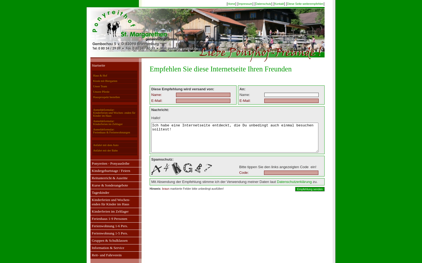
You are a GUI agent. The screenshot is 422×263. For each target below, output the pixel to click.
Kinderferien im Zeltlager (105, 211)
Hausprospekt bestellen (101, 97)
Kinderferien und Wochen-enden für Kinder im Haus (106, 202)
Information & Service (103, 248)
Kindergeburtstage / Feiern (106, 171)
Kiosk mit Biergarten (100, 80)
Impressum (250, 3)
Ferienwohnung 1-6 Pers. (105, 226)
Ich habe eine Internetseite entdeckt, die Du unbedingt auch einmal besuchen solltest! (234, 140)
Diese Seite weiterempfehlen (310, 3)
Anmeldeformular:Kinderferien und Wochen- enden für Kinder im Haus (109, 112)
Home (236, 3)
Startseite (93, 65)
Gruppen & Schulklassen (104, 240)
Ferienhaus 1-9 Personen (104, 219)
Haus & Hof (95, 75)
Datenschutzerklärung (283, 187)
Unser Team (95, 86)
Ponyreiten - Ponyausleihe (105, 163)
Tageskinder (95, 193)
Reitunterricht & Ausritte (104, 178)
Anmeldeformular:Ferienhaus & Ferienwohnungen (106, 131)
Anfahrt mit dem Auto (100, 145)
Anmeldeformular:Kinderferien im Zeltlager (102, 123)
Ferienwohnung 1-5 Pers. (105, 233)
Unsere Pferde (96, 91)
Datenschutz (268, 3)
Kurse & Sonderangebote (105, 185)
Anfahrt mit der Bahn (100, 150)
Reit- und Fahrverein (102, 255)
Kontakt (284, 3)
